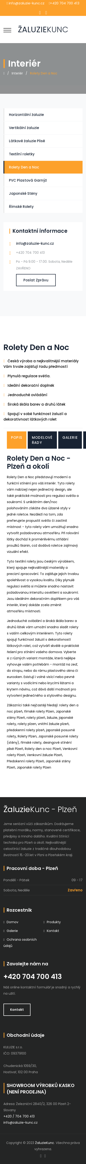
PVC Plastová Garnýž (28, 180)
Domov (12, 922)
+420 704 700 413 (32, 976)
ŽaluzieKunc (44, 1142)
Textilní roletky (22, 154)
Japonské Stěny (23, 193)
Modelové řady (42, 440)
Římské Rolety (21, 206)
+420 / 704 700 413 (19, 1116)
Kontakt (53, 930)
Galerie (70, 437)
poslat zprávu (35, 280)
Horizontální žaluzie (26, 114)
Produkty (54, 922)
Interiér (17, 73)
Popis (16, 437)
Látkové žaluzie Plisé (27, 141)
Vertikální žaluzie (24, 127)
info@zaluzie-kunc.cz (35, 243)
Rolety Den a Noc (24, 167)
